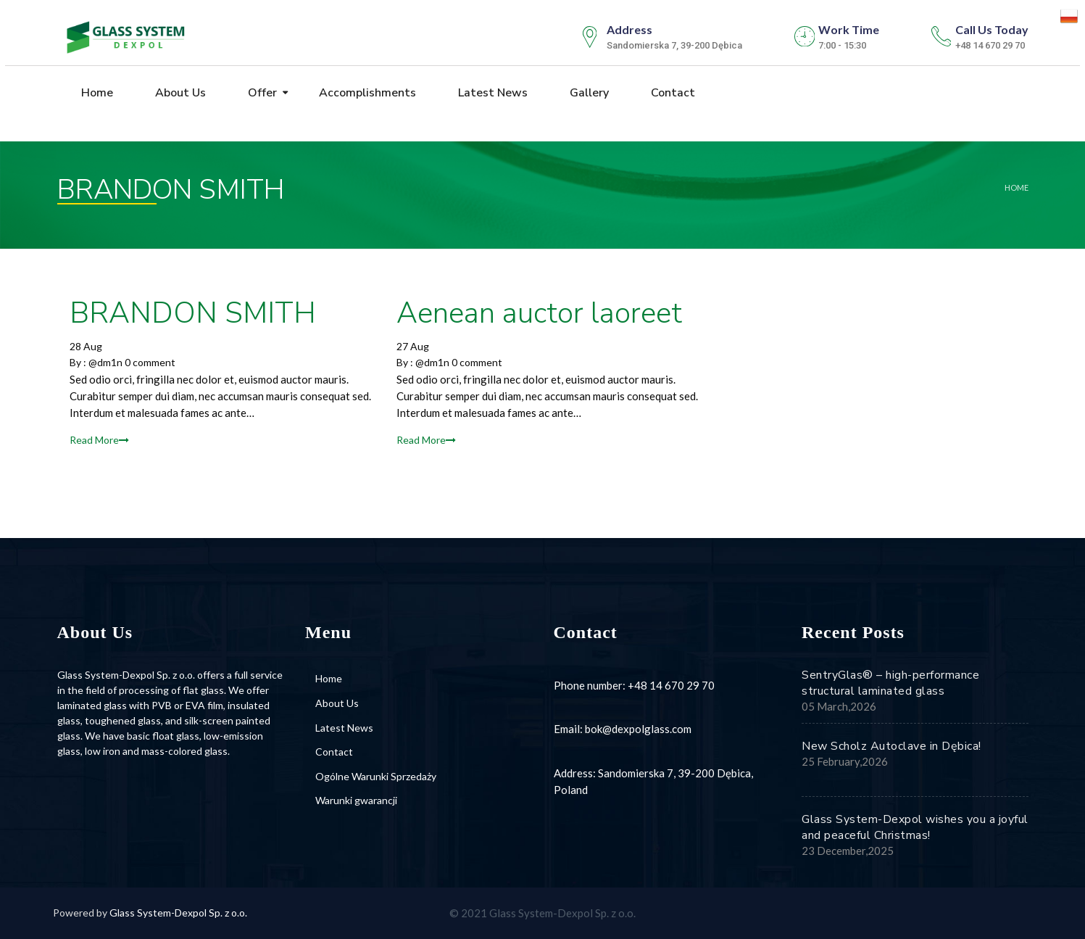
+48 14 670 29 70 (671, 685)
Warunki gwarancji (356, 800)
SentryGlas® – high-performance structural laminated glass (890, 683)
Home (95, 94)
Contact (671, 94)
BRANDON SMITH (193, 313)
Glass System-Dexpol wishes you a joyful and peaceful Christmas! (915, 827)
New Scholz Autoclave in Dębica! (891, 746)
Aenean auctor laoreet (539, 313)
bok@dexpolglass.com (638, 728)
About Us (179, 94)
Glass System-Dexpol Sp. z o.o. (178, 912)
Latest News (491, 94)
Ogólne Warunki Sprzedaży (375, 776)
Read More (99, 440)
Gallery (588, 94)
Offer (261, 94)
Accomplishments (366, 94)
